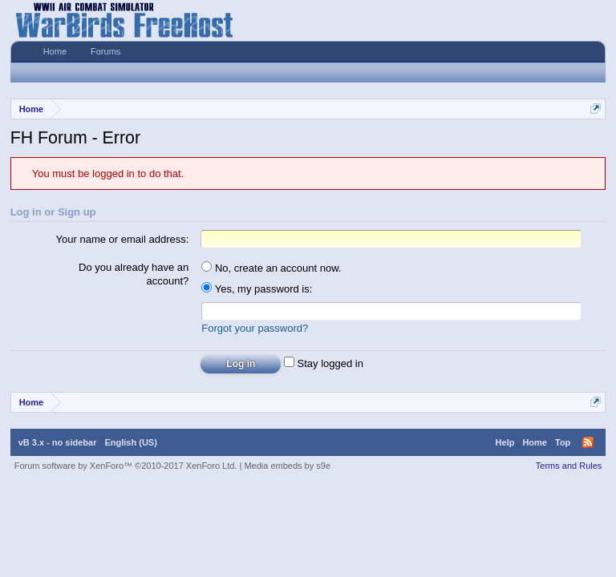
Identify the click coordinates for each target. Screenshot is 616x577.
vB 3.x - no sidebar (57, 442)
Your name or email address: (122, 239)
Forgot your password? (254, 328)
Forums (105, 51)
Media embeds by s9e (287, 465)
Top (562, 442)
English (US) (130, 442)
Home (55, 51)
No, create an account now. (271, 268)
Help (505, 442)
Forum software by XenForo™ (125, 465)
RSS (588, 442)
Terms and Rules (569, 465)
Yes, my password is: (256, 289)
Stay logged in (323, 363)
